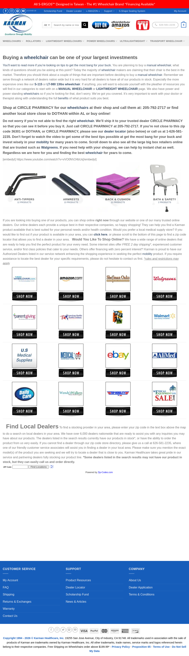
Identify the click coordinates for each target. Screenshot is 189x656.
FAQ (6, 587)
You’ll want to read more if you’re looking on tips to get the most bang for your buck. (57, 65)
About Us (135, 580)
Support (109, 11)
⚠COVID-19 (31, 11)
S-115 (39, 84)
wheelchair (36, 57)
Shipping (8, 594)
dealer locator (115, 131)
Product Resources (78, 580)
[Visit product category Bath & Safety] (164, 188)
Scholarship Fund (53, 11)
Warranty (9, 608)
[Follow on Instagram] (11, 11)
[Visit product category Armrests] (71, 188)
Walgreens (49, 147)
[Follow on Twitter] (63, 630)
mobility (42, 142)
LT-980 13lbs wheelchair (63, 84)
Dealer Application (141, 587)
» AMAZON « (93, 11)
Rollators (34, 41)
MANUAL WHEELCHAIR (75, 88)
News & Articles (76, 601)
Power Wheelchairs (102, 41)
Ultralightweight (133, 41)
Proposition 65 (141, 646)
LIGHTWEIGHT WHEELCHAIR (117, 88)
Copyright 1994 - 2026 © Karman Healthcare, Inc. (34, 638)
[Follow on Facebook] (5, 11)
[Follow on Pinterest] (17, 11)
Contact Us (10, 615)
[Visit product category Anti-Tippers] (24, 188)
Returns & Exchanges (17, 601)
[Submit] (85, 25)
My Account (10, 580)
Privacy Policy (121, 646)
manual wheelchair (159, 65)
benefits (63, 98)
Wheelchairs (13, 41)
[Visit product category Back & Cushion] (118, 188)
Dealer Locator (74, 11)
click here (100, 234)
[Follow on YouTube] (23, 11)
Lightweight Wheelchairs (65, 41)
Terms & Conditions (141, 594)
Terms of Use (161, 646)
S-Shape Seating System (132, 11)
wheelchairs (31, 93)
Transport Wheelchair (167, 41)
